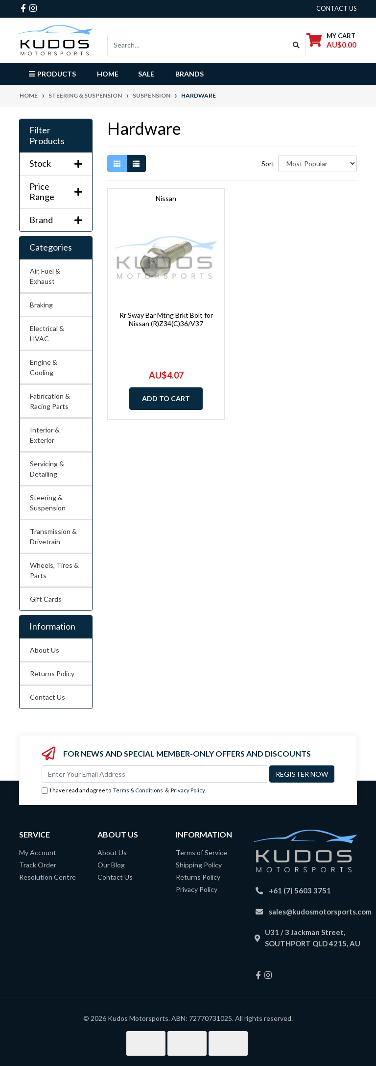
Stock (55, 163)
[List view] (136, 163)
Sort (268, 163)
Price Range (55, 192)
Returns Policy (52, 673)
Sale (146, 74)
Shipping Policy (199, 865)
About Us (44, 650)
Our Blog (111, 865)
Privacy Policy (188, 790)
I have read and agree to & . (124, 791)
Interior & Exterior (45, 435)
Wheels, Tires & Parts (54, 570)
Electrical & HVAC (47, 333)
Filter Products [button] (47, 135)
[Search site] (296, 45)
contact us (336, 8)
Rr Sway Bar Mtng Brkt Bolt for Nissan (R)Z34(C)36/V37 (166, 319)
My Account (37, 852)
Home (107, 74)
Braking (41, 305)
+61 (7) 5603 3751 (300, 890)
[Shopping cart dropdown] (331, 40)
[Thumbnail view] (117, 163)
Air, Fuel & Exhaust (45, 276)
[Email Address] (154, 774)
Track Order (37, 865)
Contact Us (47, 697)
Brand (55, 220)
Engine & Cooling (43, 367)
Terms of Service (201, 852)
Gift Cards (46, 599)
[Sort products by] (317, 163)
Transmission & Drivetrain (53, 536)
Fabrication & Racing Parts (50, 401)
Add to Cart (166, 398)
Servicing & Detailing (47, 468)
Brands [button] (189, 74)
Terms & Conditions (138, 790)
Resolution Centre (47, 877)
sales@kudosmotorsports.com (320, 911)
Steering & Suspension (48, 502)
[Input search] (197, 45)
